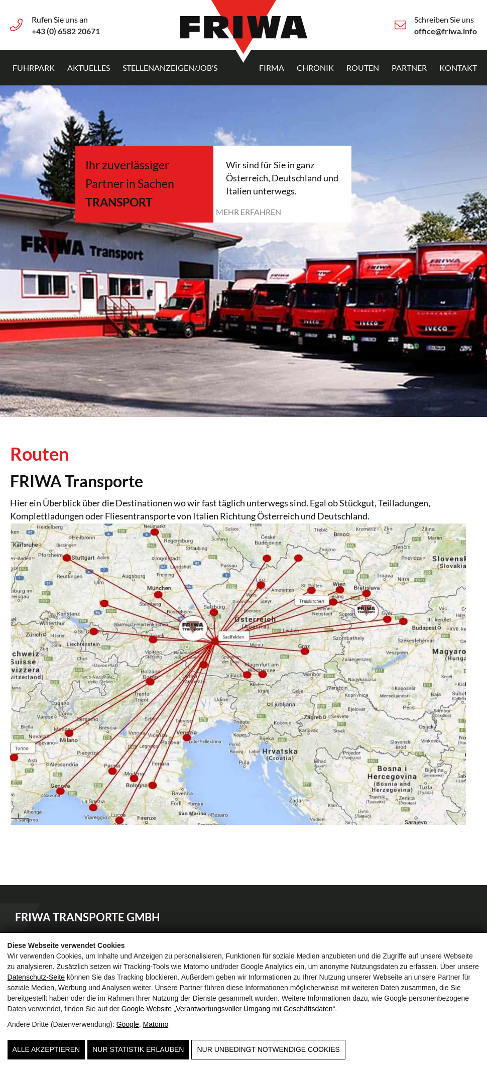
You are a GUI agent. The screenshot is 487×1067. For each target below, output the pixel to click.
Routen (362, 67)
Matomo (156, 1024)
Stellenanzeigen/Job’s (170, 67)
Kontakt (458, 67)
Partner (409, 67)
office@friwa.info (445, 31)
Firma (271, 67)
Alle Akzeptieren (46, 1049)
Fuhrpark (34, 67)
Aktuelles (88, 67)
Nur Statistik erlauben (138, 1049)
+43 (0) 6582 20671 (66, 31)
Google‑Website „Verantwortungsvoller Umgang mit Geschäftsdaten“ (228, 1009)
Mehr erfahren (248, 212)
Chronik (315, 67)
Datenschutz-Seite (36, 977)
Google (127, 1024)
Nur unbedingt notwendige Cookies (268, 1049)
